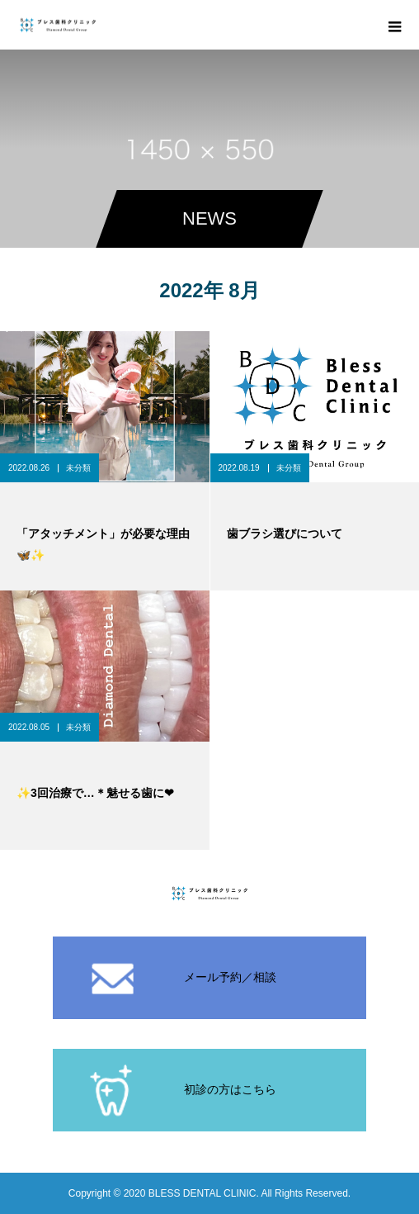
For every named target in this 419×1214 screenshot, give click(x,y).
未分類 (78, 467)
